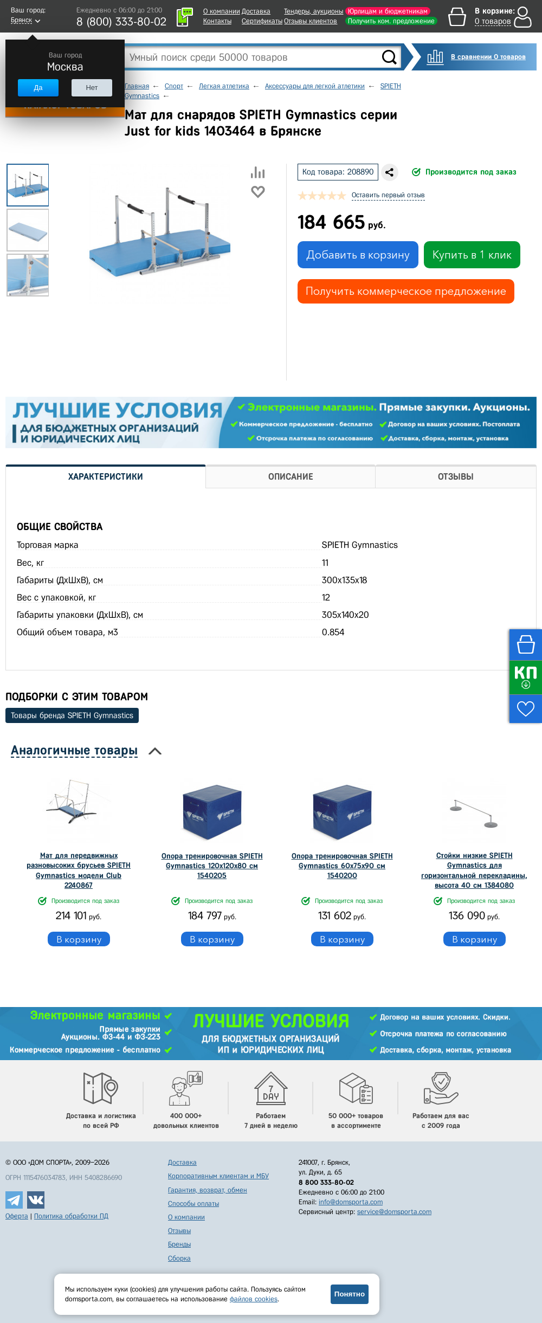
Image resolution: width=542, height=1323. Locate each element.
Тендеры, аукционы (313, 11)
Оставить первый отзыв (388, 194)
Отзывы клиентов (310, 20)
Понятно (349, 1294)
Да (38, 87)
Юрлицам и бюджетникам (388, 11)
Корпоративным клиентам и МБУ (218, 1175)
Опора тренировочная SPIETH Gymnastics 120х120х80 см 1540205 (212, 866)
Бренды (179, 1244)
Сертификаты (262, 20)
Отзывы (179, 1230)
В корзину (78, 939)
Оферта (16, 1215)
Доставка (256, 11)
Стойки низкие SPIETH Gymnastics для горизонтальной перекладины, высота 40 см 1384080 (474, 870)
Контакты (217, 20)
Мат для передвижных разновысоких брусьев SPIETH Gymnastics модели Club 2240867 (79, 870)
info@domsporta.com (351, 1201)
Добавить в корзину (358, 254)
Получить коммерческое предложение (406, 291)
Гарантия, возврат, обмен (207, 1189)
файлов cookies (254, 1298)
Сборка (179, 1258)
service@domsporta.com (394, 1211)
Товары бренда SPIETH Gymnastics (72, 715)
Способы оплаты (193, 1203)
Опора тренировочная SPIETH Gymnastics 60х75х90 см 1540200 (342, 866)
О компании (221, 11)
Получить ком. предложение (391, 20)
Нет (92, 87)
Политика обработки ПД (71, 1215)
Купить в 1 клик (472, 254)
